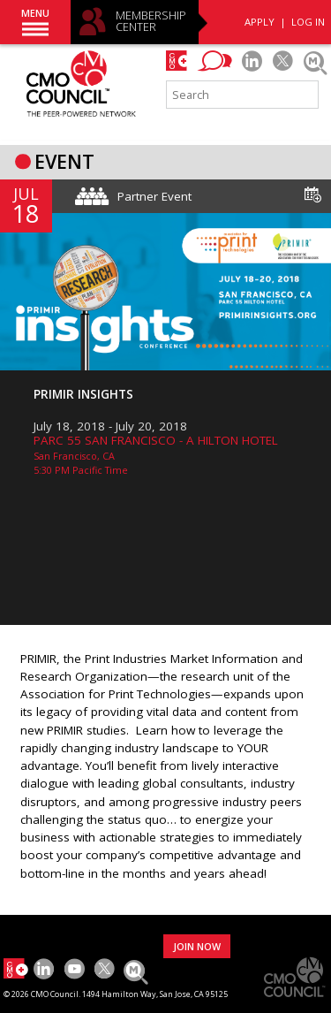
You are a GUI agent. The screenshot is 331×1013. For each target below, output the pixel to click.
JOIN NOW (197, 946)
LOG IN (308, 21)
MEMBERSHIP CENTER (151, 22)
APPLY (259, 21)
